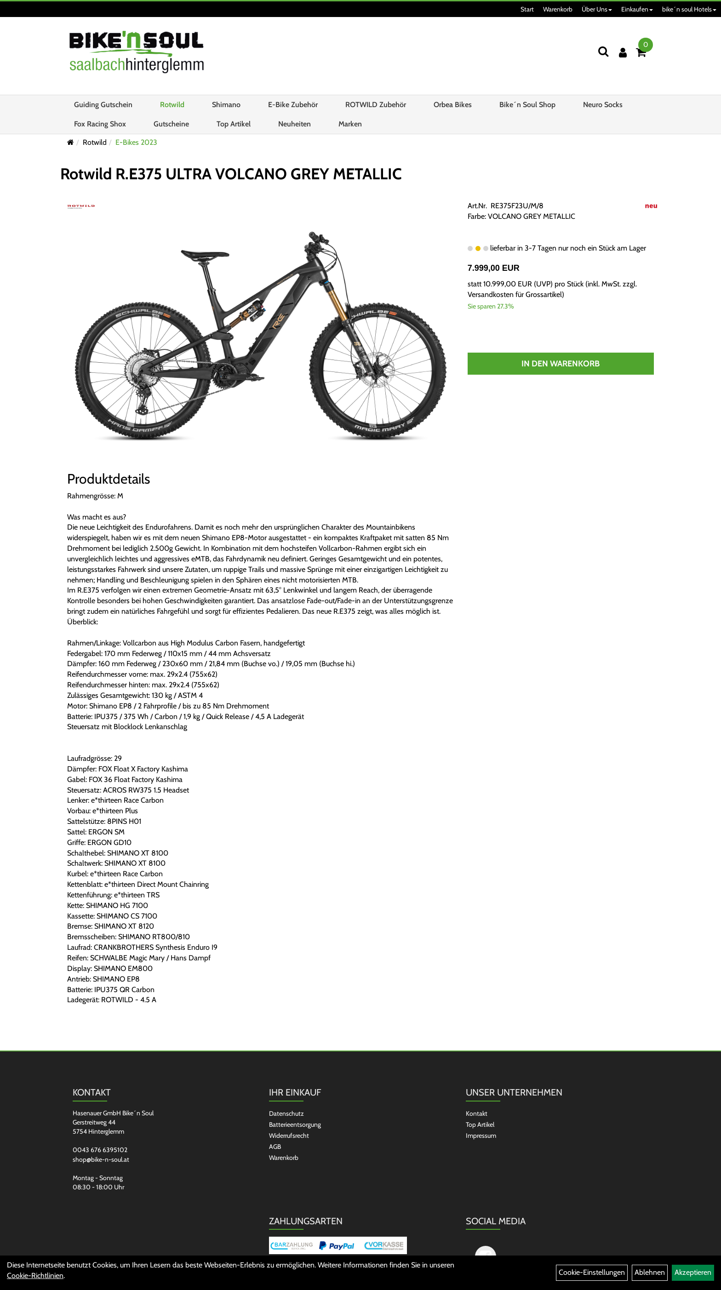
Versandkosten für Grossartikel (515, 294)
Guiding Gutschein (103, 104)
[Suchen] (603, 51)
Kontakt (476, 1113)
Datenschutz (286, 1113)
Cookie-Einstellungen (592, 1272)
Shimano (226, 104)
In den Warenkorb (560, 364)
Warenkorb (557, 9)
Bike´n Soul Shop (527, 104)
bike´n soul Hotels (689, 9)
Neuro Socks (603, 104)
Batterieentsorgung (295, 1124)
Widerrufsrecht (289, 1135)
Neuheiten (294, 124)
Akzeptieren (693, 1272)
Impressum (481, 1135)
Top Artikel (234, 124)
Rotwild (172, 104)
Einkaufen (637, 9)
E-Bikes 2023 (136, 142)
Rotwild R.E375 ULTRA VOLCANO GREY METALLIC (231, 173)
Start (527, 9)
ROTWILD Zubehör (375, 104)
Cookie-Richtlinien (35, 1275)
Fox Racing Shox (100, 124)
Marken (350, 124)
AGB (275, 1146)
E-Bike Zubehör (293, 104)
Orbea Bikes (453, 104)
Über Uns (597, 9)
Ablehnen (650, 1272)
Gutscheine (171, 124)
